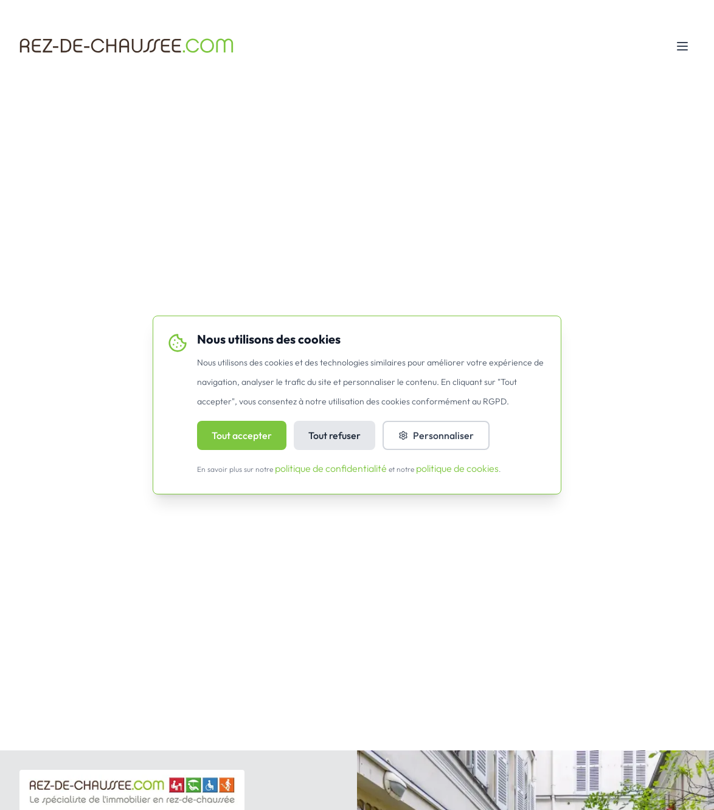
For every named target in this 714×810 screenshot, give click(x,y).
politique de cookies (457, 468)
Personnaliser (436, 435)
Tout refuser (334, 435)
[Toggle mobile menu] (682, 46)
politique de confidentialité (331, 468)
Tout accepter (242, 435)
